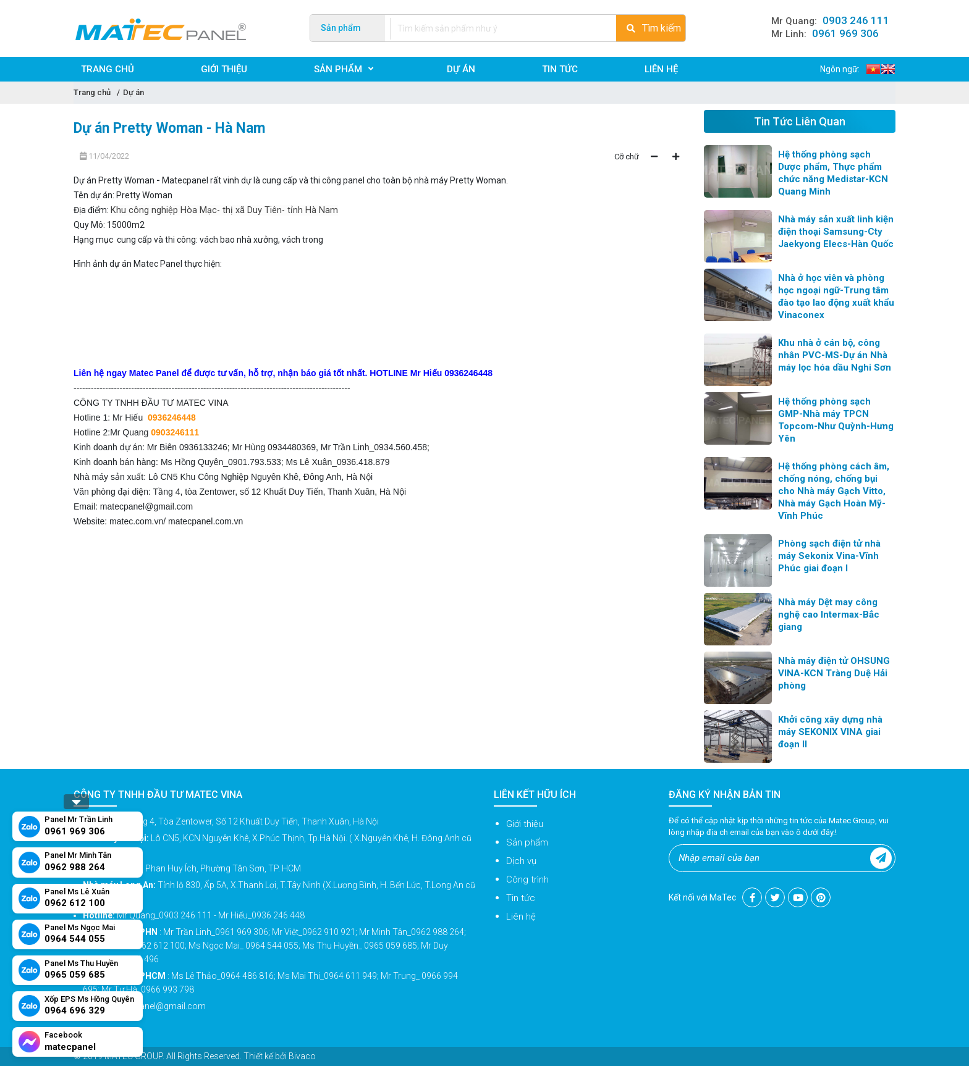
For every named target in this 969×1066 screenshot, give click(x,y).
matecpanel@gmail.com (146, 506)
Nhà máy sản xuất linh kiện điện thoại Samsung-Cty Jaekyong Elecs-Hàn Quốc (836, 232)
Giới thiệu (524, 823)
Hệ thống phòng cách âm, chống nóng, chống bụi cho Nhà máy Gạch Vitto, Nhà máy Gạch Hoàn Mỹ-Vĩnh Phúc (833, 491)
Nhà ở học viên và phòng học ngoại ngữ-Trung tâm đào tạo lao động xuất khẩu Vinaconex (836, 296)
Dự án (133, 92)
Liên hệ (521, 916)
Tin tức (520, 898)
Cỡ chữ (626, 156)
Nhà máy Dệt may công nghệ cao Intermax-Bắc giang (828, 614)
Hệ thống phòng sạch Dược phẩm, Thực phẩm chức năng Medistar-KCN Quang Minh (833, 173)
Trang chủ (92, 92)
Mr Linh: (825, 34)
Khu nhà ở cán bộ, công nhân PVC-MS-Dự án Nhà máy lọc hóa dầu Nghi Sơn (834, 355)
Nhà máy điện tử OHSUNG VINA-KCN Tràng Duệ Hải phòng (834, 673)
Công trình (527, 879)
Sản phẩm (527, 842)
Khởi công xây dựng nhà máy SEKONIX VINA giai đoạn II (830, 732)
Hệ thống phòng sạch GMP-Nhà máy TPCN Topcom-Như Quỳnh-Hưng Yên (836, 420)
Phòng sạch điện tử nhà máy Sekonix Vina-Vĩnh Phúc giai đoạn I (829, 556)
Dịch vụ (521, 861)
